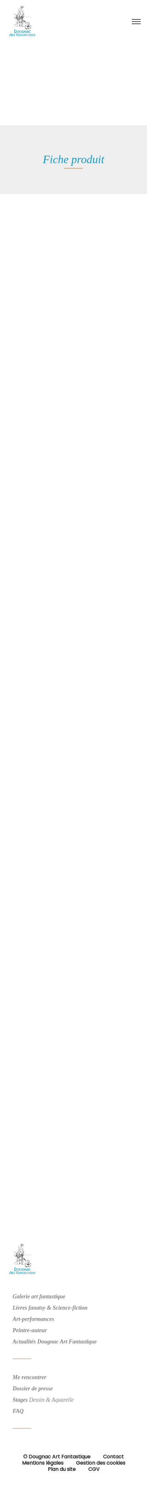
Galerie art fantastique (39, 1296)
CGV (94, 1469)
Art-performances (33, 1319)
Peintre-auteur (30, 1330)
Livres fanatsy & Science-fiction (50, 1308)
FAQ (18, 1411)
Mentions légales (42, 1463)
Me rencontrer (29, 1377)
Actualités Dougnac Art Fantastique (55, 1341)
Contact (113, 1456)
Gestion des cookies (100, 1463)
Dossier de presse (33, 1388)
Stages (20, 1400)
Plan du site (62, 1469)
